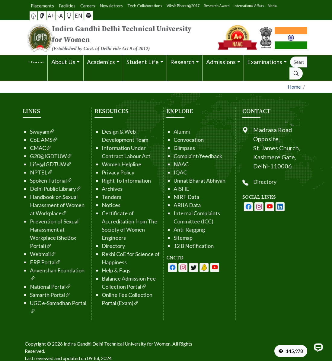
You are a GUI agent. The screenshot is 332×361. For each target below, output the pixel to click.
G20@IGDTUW (34, 156)
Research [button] (182, 61)
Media (201, 5)
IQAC (163, 172)
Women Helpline (104, 164)
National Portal (33, 286)
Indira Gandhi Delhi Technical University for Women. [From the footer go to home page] (117, 343)
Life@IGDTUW (33, 164)
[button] (50, 15)
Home (294, 86)
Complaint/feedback (180, 156)
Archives (95, 188)
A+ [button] (57, 15)
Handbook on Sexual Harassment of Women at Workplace (40, 205)
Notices (94, 205)
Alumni (164, 131)
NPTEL (24, 172)
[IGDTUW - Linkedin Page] (186, 267)
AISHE (164, 188)
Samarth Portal (33, 294)
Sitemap (165, 237)
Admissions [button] (221, 61)
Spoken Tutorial (34, 180)
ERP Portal (28, 262)
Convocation (171, 139)
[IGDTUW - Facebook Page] (155, 267)
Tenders (94, 197)
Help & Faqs (99, 270)
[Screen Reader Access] (53, 15)
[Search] (298, 62)
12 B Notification (176, 245)
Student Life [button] (142, 61)
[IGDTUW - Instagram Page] (276, 206)
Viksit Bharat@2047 (171, 5)
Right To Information (109, 180)
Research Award (182, 5)
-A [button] (60, 15)
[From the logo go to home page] (118, 38)
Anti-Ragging (172, 229)
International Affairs (194, 5)
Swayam (25, 131)
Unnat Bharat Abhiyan (182, 180)
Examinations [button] (264, 61)
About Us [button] (63, 61)
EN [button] (67, 15)
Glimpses (167, 148)
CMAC (23, 148)
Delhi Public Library (38, 188)
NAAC (163, 164)
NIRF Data (169, 197)
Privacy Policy (101, 172)
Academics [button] (101, 61)
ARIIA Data (170, 205)
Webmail (26, 254)
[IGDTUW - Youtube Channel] (176, 267)
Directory (96, 245)
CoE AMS (26, 139)
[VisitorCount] (292, 351)
